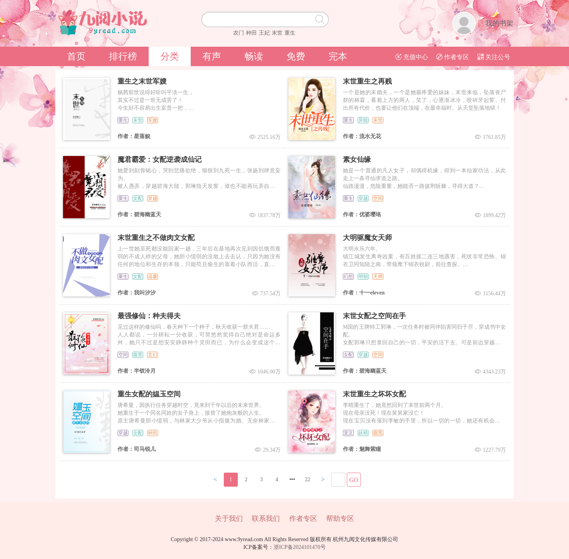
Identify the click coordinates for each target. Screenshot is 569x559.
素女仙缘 (357, 159)
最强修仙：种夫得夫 (149, 315)
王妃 (264, 33)
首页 (76, 56)
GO (353, 480)
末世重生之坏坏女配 (374, 394)
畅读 (253, 56)
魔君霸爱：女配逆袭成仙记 (160, 159)
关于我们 (229, 518)
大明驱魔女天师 (367, 237)
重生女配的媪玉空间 (149, 394)
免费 (295, 56)
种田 (251, 33)
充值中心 (411, 57)
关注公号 (494, 57)
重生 (289, 33)
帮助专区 (340, 518)
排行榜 (123, 56)
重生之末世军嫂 (142, 81)
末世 (277, 33)
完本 (337, 56)
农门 (238, 33)
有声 (211, 56)
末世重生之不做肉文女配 (156, 237)
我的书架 (499, 23)
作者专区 (452, 57)
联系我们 (266, 518)
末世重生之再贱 (367, 81)
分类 (169, 56)
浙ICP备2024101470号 (300, 547)
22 (307, 479)
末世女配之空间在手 (374, 315)
